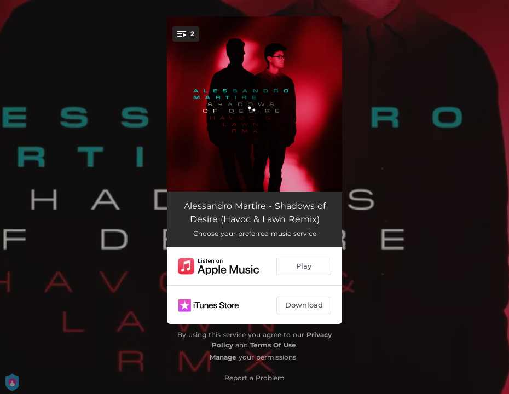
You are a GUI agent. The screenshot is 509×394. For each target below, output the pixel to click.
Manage (223, 357)
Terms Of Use (273, 345)
